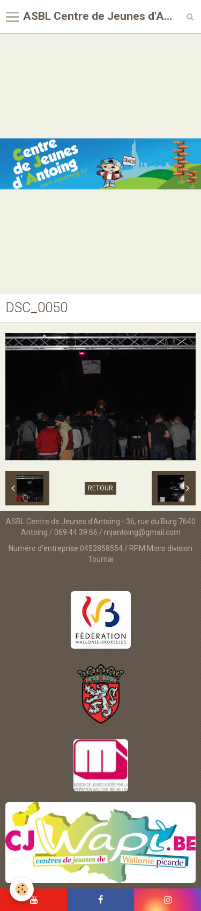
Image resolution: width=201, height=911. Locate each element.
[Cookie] (22, 889)
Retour (100, 488)
